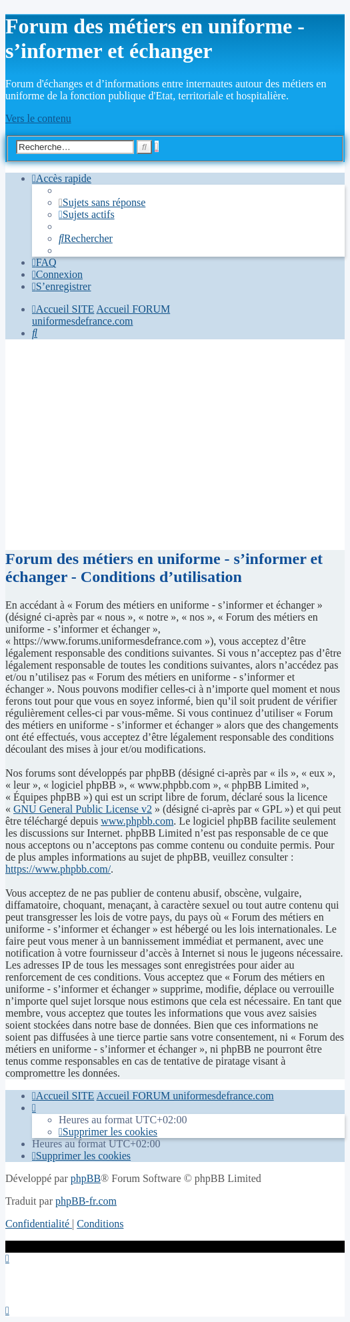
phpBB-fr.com (86, 1201)
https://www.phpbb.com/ (58, 869)
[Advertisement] (175, 443)
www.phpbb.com (137, 821)
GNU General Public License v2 (82, 809)
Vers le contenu (38, 118)
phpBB (86, 1178)
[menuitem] (102, 202)
